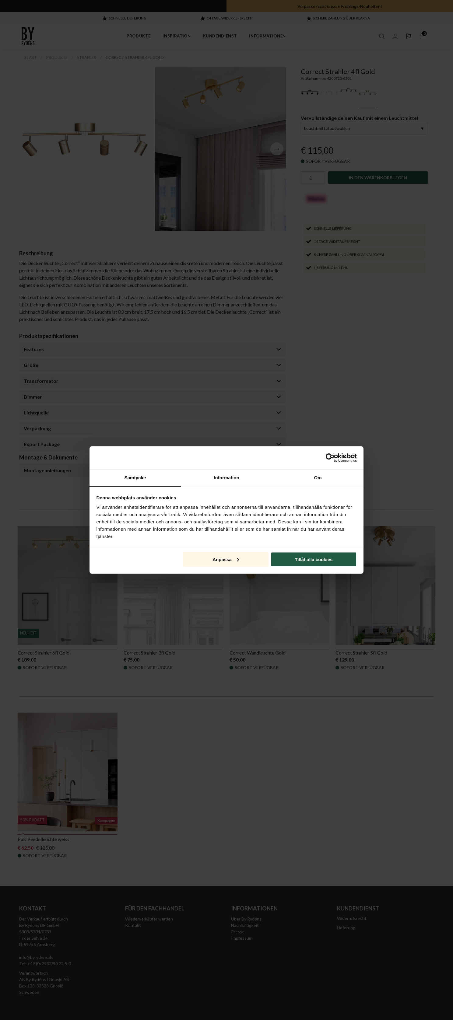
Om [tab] (317, 477)
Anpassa (225, 559)
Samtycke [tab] (135, 477)
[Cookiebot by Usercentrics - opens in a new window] (330, 457)
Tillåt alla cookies (313, 559)
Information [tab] (226, 477)
